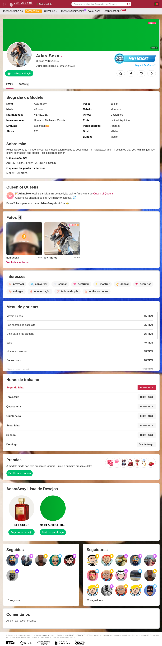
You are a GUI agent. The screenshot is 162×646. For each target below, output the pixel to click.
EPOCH (72, 635)
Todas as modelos (13, 11)
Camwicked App (113, 10)
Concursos (94, 11)
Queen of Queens (103, 193)
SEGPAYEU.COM (84, 635)
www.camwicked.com (46, 635)
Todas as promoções (73, 10)
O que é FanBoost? (145, 65)
